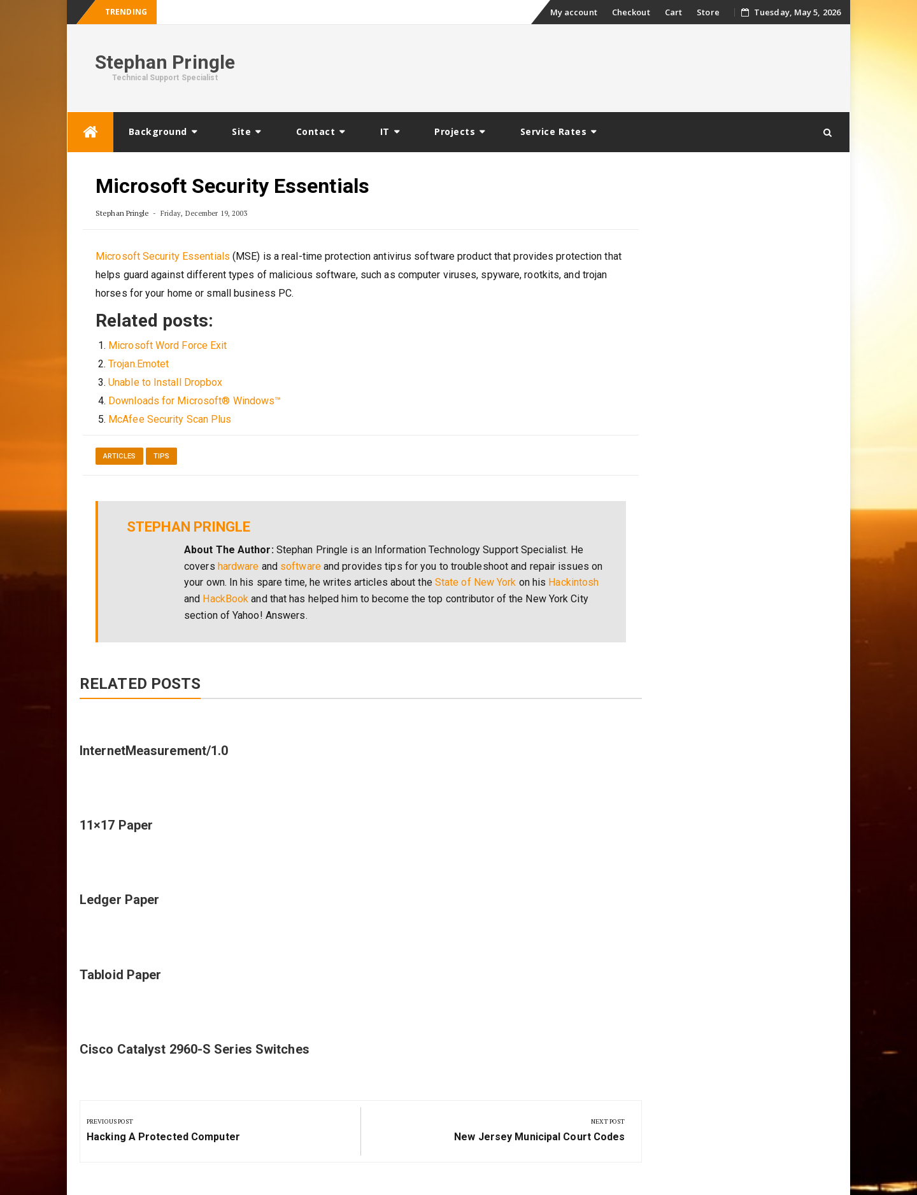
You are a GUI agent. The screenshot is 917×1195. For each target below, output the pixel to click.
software (300, 566)
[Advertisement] (609, 66)
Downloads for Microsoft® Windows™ (194, 401)
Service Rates (553, 131)
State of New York (475, 582)
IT (385, 131)
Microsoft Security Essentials (163, 256)
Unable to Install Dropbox (165, 382)
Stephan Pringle (165, 62)
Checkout (631, 12)
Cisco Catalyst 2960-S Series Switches (194, 1049)
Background (158, 131)
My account (573, 12)
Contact (316, 131)
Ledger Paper (119, 899)
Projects (454, 131)
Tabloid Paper (120, 974)
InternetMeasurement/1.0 (154, 750)
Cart (673, 12)
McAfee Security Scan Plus (170, 419)
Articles (119, 456)
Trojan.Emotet (138, 364)
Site (241, 131)
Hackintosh (573, 582)
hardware (238, 566)
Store (708, 12)
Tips (161, 456)
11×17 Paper (116, 825)
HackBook (225, 599)
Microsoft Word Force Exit (167, 345)
